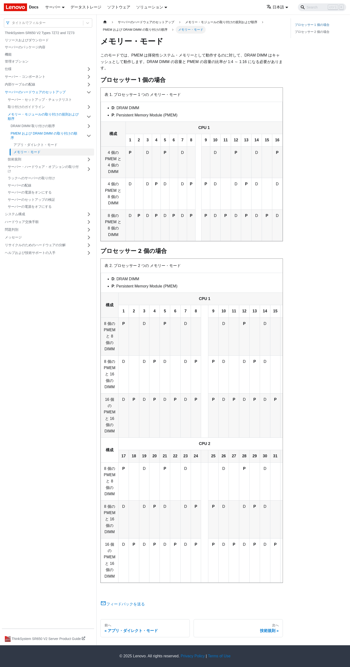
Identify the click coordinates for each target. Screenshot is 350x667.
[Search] (322, 7)
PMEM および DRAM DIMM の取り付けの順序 (44, 135)
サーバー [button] (53, 7)
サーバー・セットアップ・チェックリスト (40, 99)
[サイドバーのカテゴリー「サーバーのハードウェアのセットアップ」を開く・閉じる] (89, 92)
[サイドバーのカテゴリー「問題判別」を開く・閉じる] (89, 230)
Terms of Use (219, 656)
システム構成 (15, 214)
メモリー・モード (27, 152)
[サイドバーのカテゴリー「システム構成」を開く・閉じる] (89, 214)
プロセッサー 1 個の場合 (312, 25)
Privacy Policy (193, 656)
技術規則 (14, 159)
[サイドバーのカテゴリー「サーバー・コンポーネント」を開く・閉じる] (89, 77)
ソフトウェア (118, 7)
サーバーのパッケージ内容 (25, 47)
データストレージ (85, 7)
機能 (8, 54)
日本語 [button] (275, 7)
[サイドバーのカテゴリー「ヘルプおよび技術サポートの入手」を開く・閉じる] (89, 253)
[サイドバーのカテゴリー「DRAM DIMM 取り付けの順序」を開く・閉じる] (89, 126)
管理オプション (16, 61)
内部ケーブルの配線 (20, 84)
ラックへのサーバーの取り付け (31, 178)
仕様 (8, 69)
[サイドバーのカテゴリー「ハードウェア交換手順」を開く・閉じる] (89, 222)
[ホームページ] (105, 22)
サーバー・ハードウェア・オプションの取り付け (43, 169)
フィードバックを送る (122, 604)
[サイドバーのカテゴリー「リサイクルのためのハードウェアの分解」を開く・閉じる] (89, 245)
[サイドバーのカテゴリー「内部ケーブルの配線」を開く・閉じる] (89, 84)
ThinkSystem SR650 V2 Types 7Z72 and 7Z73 (39, 33)
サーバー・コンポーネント (25, 77)
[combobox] (12, 23)
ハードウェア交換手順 (22, 222)
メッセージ (13, 237)
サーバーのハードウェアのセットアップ (35, 92)
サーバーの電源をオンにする (30, 192)
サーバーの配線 (19, 185)
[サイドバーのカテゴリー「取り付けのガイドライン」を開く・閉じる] (89, 107)
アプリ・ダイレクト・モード (35, 145)
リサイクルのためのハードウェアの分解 (35, 245)
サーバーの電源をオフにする (30, 206)
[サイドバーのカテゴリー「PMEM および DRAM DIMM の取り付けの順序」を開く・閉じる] (89, 135)
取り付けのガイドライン (26, 107)
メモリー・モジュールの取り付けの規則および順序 (43, 116)
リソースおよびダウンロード (27, 40)
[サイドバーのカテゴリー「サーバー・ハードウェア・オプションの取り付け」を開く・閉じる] (89, 169)
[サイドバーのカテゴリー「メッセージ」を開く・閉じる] (89, 237)
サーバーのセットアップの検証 (31, 199)
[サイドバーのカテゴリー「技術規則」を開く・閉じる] (89, 159)
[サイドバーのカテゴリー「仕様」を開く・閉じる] (89, 69)
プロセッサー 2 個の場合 (312, 32)
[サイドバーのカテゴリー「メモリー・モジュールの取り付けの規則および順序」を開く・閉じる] (89, 116)
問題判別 (11, 229)
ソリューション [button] (149, 7)
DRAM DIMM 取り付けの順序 (33, 126)
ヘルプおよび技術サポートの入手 (30, 253)
